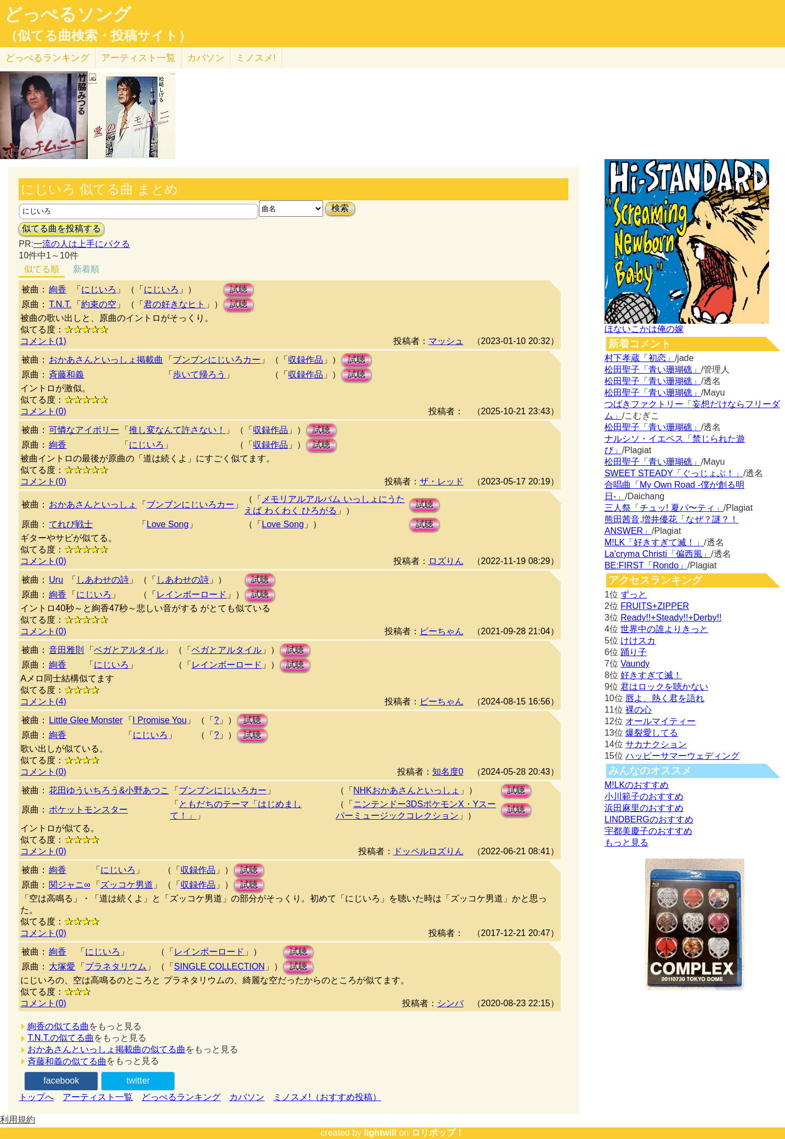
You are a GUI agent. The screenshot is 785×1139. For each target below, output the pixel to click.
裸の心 (638, 709)
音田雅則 (66, 650)
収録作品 (305, 359)
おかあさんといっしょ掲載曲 (106, 359)
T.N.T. (60, 304)
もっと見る (626, 842)
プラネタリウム (115, 966)
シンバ (450, 1003)
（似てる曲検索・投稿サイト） (97, 36)
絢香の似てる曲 (58, 1026)
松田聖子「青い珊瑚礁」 (653, 369)
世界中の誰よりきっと (664, 629)
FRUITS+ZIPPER (654, 606)
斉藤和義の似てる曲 (66, 1061)
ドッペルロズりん (428, 851)
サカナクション (656, 744)
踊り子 (633, 652)
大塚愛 (62, 966)
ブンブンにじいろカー (217, 359)
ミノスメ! (256, 58)
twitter (138, 1080)
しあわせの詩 (102, 579)
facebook (61, 1080)
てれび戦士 (71, 524)
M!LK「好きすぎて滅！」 (654, 542)
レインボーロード (191, 594)
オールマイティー (660, 721)
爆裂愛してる (651, 732)
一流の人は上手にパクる (81, 244)
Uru (56, 579)
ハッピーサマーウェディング (682, 755)
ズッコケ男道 (126, 884)
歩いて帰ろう (199, 374)
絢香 (57, 289)
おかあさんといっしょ (93, 504)
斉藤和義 (66, 374)
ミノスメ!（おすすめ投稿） (327, 1097)
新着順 (86, 269)
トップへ (36, 1097)
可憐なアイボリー (84, 430)
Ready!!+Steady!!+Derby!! (670, 617)
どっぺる (47, 58)
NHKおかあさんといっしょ (406, 790)
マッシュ (446, 341)
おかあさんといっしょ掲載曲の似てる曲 (106, 1049)
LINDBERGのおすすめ (649, 819)
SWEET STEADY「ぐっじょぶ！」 (674, 473)
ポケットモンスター (88, 809)
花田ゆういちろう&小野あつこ (109, 790)
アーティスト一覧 (98, 1097)
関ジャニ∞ (69, 884)
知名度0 (448, 771)
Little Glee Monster (85, 720)
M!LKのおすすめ (637, 785)
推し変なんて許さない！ (177, 430)
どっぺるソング (67, 14)
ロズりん (446, 561)
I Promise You (160, 720)
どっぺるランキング (181, 1097)
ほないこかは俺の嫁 (644, 329)
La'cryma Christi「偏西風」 (658, 554)
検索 (340, 208)
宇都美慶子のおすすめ (648, 831)
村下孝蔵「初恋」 (640, 358)
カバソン (205, 58)
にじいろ (98, 289)
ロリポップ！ (437, 1132)
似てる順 (41, 269)
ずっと (633, 594)
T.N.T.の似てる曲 (60, 1037)
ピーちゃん (442, 631)
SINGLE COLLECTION (219, 966)
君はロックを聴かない (664, 686)
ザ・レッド (442, 481)
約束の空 (98, 304)
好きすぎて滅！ (651, 675)
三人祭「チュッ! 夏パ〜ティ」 (664, 507)
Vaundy (635, 663)
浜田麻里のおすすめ (644, 808)
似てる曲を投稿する (61, 228)
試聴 (238, 289)
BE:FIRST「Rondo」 (646, 565)
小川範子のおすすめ (644, 796)
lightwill (380, 1132)
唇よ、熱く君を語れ (664, 698)
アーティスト (138, 58)
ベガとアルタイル (129, 650)
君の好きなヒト (174, 304)
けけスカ (638, 640)
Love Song (167, 524)
